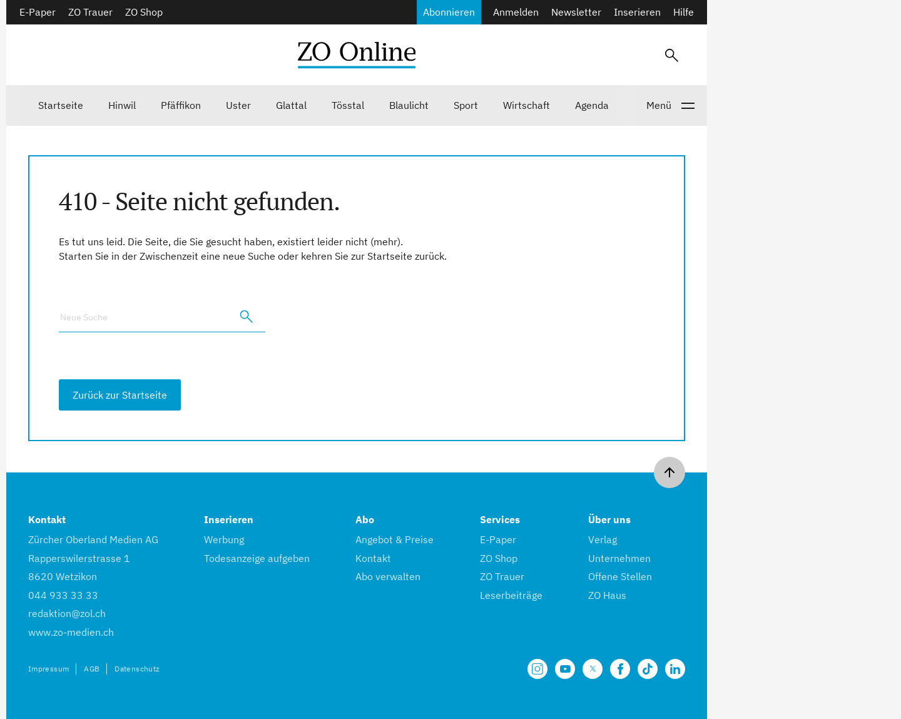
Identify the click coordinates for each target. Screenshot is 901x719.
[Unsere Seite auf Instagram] (537, 669)
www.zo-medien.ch (71, 632)
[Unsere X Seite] (593, 669)
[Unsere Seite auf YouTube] (565, 669)
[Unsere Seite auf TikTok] (648, 669)
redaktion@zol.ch (67, 613)
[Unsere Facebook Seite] (620, 669)
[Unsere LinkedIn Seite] (675, 669)
